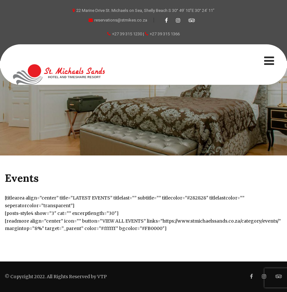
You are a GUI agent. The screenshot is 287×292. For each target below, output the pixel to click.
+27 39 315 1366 (165, 33)
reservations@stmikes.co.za (118, 20)
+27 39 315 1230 (127, 33)
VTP (102, 276)
